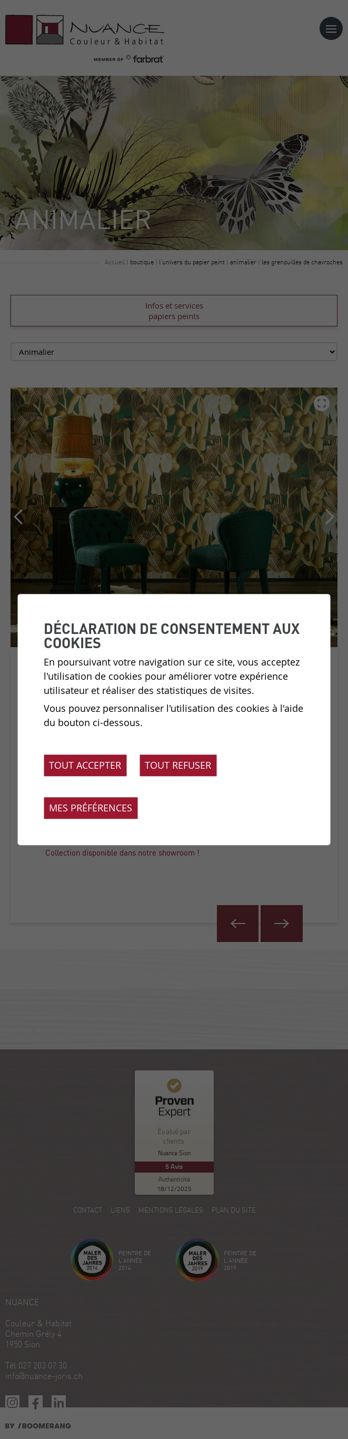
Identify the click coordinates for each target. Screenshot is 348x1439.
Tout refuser (178, 765)
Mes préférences (90, 807)
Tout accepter (85, 765)
